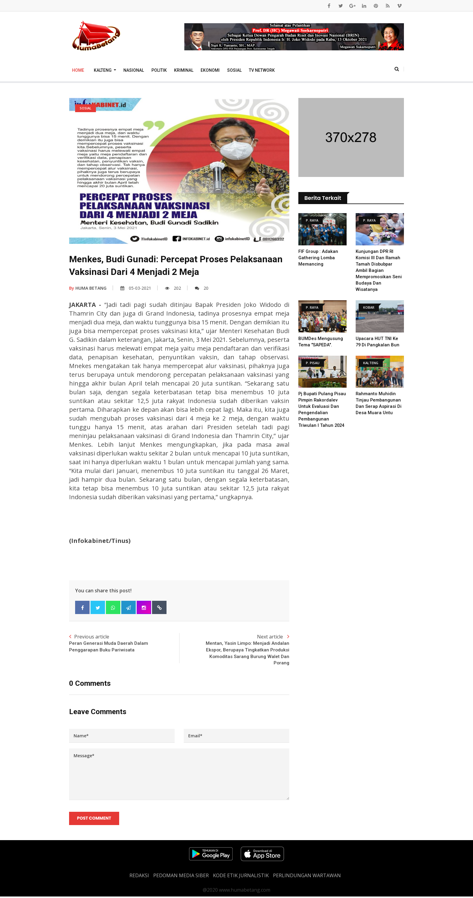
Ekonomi (210, 70)
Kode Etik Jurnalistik (241, 877)
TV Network (262, 70)
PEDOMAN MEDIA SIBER (181, 877)
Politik (159, 70)
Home (78, 70)
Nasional (133, 70)
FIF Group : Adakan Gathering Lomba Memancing (318, 258)
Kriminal (183, 70)
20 (201, 288)
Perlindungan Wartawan (307, 877)
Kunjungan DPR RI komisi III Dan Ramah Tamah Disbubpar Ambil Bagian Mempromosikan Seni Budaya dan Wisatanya (379, 270)
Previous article (124, 643)
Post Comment (94, 819)
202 (173, 288)
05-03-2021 (135, 288)
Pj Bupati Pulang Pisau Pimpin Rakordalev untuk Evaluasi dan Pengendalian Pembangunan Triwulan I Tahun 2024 (321, 412)
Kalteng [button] (103, 70)
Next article (234, 650)
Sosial (234, 70)
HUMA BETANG (87, 288)
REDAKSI (139, 877)
